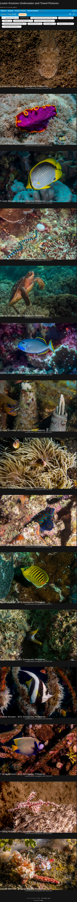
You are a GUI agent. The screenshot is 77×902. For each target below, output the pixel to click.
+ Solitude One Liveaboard (44, 21)
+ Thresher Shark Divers (11, 26)
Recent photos (33, 11)
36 (42, 898)
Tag (9, 14)
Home (3, 14)
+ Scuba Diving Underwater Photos (43, 18)
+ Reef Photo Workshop (23, 21)
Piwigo (41, 900)
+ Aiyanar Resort (66, 18)
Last (49, 898)
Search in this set (11, 18)
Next (45, 898)
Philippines (22, 14)
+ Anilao (7, 21)
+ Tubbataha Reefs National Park (14, 23)
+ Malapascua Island (65, 23)
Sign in (74, 11)
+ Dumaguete (49, 23)
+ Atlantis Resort (35, 23)
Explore (10, 11)
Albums (3, 11)
